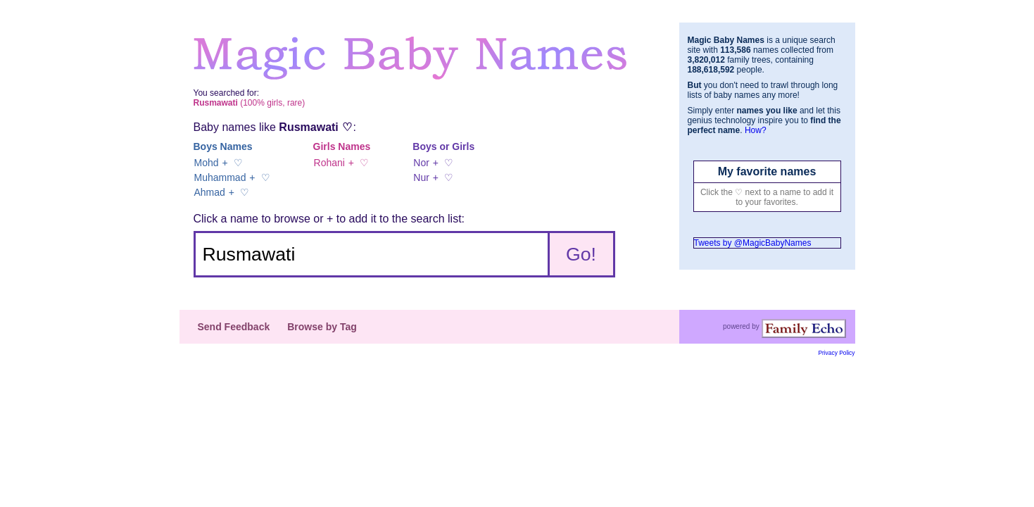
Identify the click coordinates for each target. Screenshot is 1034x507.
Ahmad (209, 192)
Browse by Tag (322, 326)
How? (756, 130)
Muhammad (220, 177)
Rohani (329, 162)
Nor (421, 162)
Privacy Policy (836, 352)
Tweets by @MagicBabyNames (753, 243)
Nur (421, 177)
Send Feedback (234, 326)
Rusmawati (308, 127)
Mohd (206, 162)
